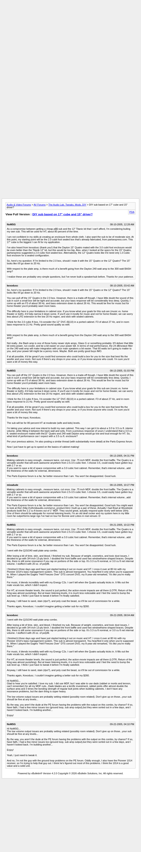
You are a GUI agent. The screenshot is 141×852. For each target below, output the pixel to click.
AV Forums (40, 204)
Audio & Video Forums (19, 204)
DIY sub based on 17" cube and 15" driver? (62, 214)
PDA (131, 212)
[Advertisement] (70, 33)
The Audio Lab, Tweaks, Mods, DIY (67, 204)
